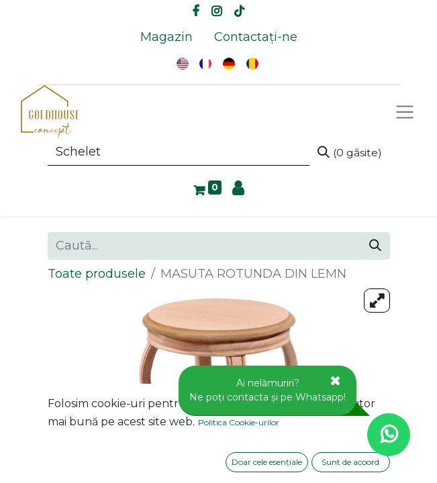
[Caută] (349, 152)
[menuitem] (166, 37)
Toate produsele (97, 273)
